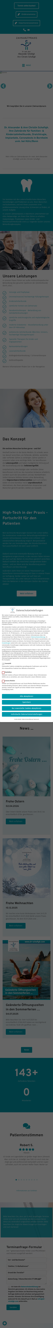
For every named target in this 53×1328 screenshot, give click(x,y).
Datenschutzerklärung (38, 637)
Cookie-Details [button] (17, 719)
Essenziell (7, 663)
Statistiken (7, 672)
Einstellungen (6, 643)
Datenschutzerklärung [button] (27, 719)
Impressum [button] (36, 719)
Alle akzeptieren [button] (26, 696)
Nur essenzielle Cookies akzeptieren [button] (26, 708)
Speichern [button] (26, 702)
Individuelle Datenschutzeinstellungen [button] (26, 714)
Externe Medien (9, 681)
